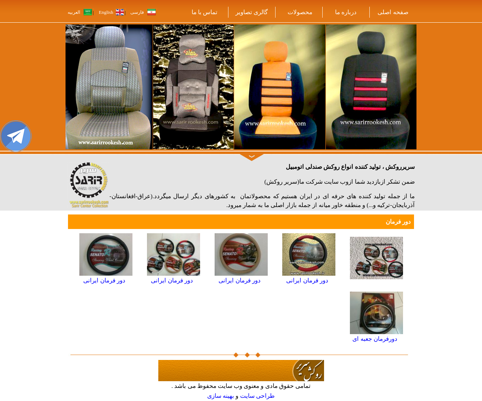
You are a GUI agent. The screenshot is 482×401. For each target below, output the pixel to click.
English (106, 12)
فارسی (137, 12)
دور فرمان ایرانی (307, 280)
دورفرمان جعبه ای (374, 339)
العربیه (74, 12)
